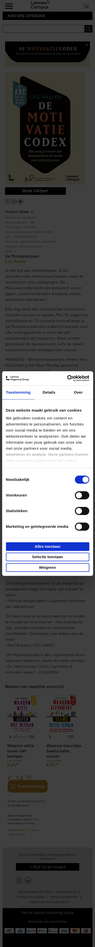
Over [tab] (78, 392)
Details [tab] (49, 392)
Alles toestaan (48, 546)
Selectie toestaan (47, 557)
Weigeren (47, 567)
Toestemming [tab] (18, 392)
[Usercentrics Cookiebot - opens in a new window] (67, 378)
